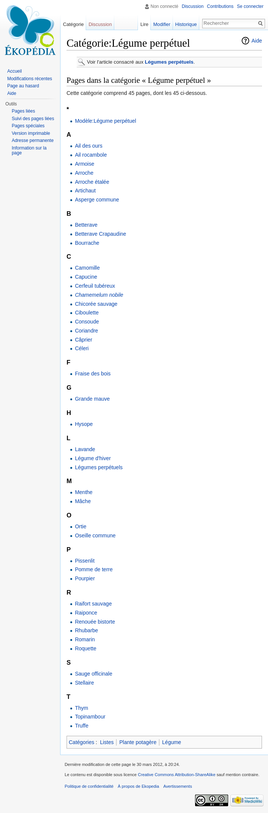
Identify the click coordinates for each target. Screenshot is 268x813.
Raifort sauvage (93, 604)
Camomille (87, 268)
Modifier (162, 24)
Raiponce (86, 613)
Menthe (83, 492)
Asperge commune (97, 200)
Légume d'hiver (93, 458)
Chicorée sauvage (96, 304)
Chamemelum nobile (99, 295)
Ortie (80, 526)
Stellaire (84, 683)
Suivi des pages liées (33, 118)
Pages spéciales (28, 125)
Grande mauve (92, 399)
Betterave (86, 225)
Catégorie (73, 24)
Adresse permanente (32, 140)
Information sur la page (29, 150)
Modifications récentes (29, 78)
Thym (81, 708)
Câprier (83, 340)
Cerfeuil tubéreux (95, 286)
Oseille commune (95, 535)
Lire (144, 24)
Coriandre (86, 331)
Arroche (84, 173)
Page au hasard (23, 85)
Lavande (85, 449)
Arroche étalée (92, 182)
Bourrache (87, 243)
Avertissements (177, 786)
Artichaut (85, 191)
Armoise (84, 164)
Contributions (220, 6)
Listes (107, 742)
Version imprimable (31, 133)
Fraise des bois (93, 374)
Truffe (81, 726)
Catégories (81, 742)
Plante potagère (137, 742)
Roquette (85, 648)
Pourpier (85, 578)
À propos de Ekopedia (138, 786)
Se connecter (250, 6)
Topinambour (90, 717)
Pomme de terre (93, 569)
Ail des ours (88, 146)
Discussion (193, 6)
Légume (171, 742)
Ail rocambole (91, 155)
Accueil (14, 71)
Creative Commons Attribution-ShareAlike (176, 774)
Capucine (86, 277)
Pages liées (23, 111)
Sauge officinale (93, 674)
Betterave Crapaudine (100, 234)
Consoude (87, 322)
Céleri (82, 348)
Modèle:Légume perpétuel (105, 121)
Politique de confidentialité (89, 786)
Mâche (83, 501)
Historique (186, 24)
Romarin (85, 639)
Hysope (83, 424)
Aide (256, 41)
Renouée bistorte (95, 622)
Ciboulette (86, 313)
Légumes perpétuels (169, 62)
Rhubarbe (86, 630)
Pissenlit (84, 561)
